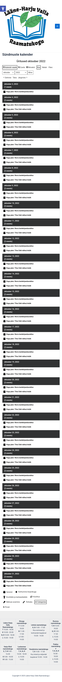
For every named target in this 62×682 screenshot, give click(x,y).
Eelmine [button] (7, 77)
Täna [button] (15, 78)
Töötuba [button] (27, 601)
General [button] (7, 592)
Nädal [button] (44, 67)
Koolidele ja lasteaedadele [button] (15, 597)
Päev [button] (51, 67)
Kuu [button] (38, 67)
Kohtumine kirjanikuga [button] (25, 591)
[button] (3, 9)
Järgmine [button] (23, 77)
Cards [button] (21, 68)
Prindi (6, 607)
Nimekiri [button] (30, 68)
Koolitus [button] (35, 596)
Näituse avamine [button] (11, 601)
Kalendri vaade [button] (10, 68)
